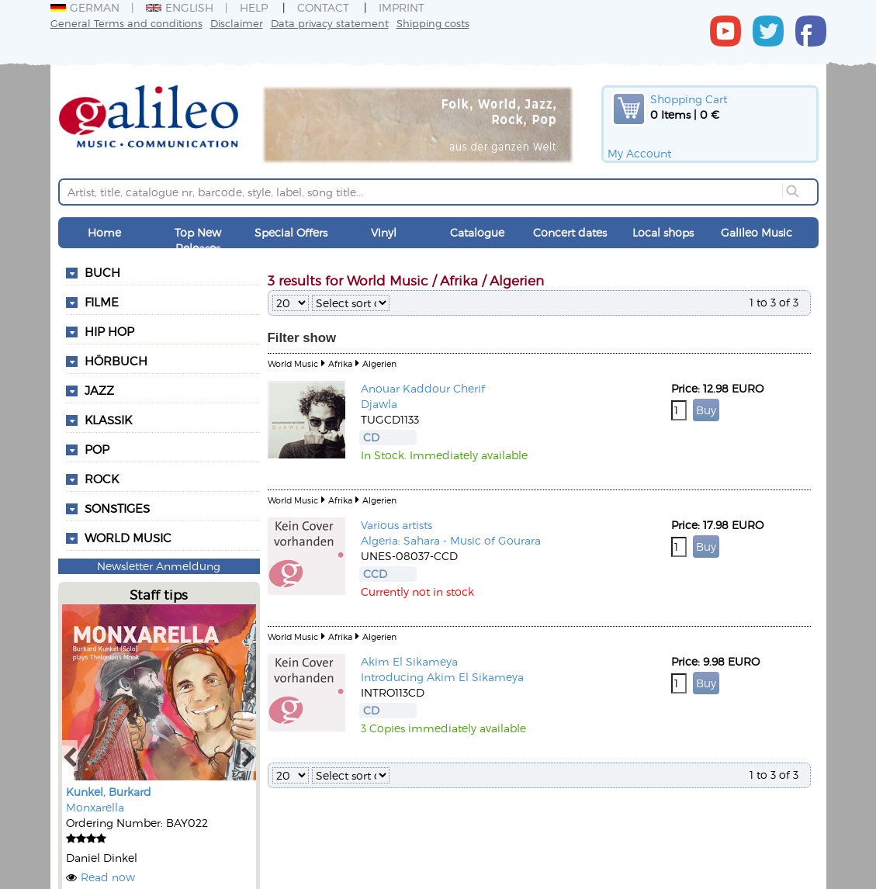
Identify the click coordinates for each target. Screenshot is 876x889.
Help (254, 7)
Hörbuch (116, 361)
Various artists (396, 524)
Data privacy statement (330, 23)
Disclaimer (236, 23)
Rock (102, 479)
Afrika (340, 363)
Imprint (401, 7)
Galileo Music (756, 232)
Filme (102, 302)
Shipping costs (432, 23)
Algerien (379, 363)
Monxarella (95, 807)
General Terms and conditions (126, 23)
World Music (128, 538)
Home (104, 232)
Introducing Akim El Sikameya (442, 676)
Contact (323, 7)
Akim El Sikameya (409, 661)
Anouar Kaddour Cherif (423, 388)
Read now (108, 877)
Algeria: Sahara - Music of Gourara (451, 540)
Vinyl (383, 232)
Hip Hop (109, 331)
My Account (639, 153)
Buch (102, 272)
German (84, 7)
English (179, 7)
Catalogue (477, 232)
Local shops (663, 232)
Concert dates (570, 232)
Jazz (99, 390)
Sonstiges (117, 508)
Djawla (379, 403)
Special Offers (290, 232)
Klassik (108, 420)
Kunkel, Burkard (108, 791)
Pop (97, 449)
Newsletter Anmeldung (158, 565)
